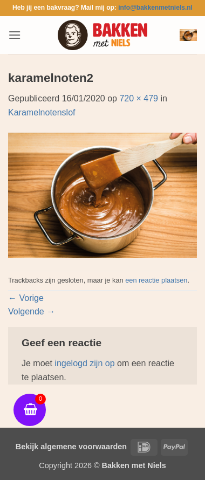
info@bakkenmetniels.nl (155, 7)
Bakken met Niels (134, 465)
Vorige (26, 298)
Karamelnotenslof (42, 112)
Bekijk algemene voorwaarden (71, 446)
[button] (14, 35)
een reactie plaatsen (156, 280)
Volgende (31, 311)
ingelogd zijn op (84, 363)
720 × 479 (138, 98)
